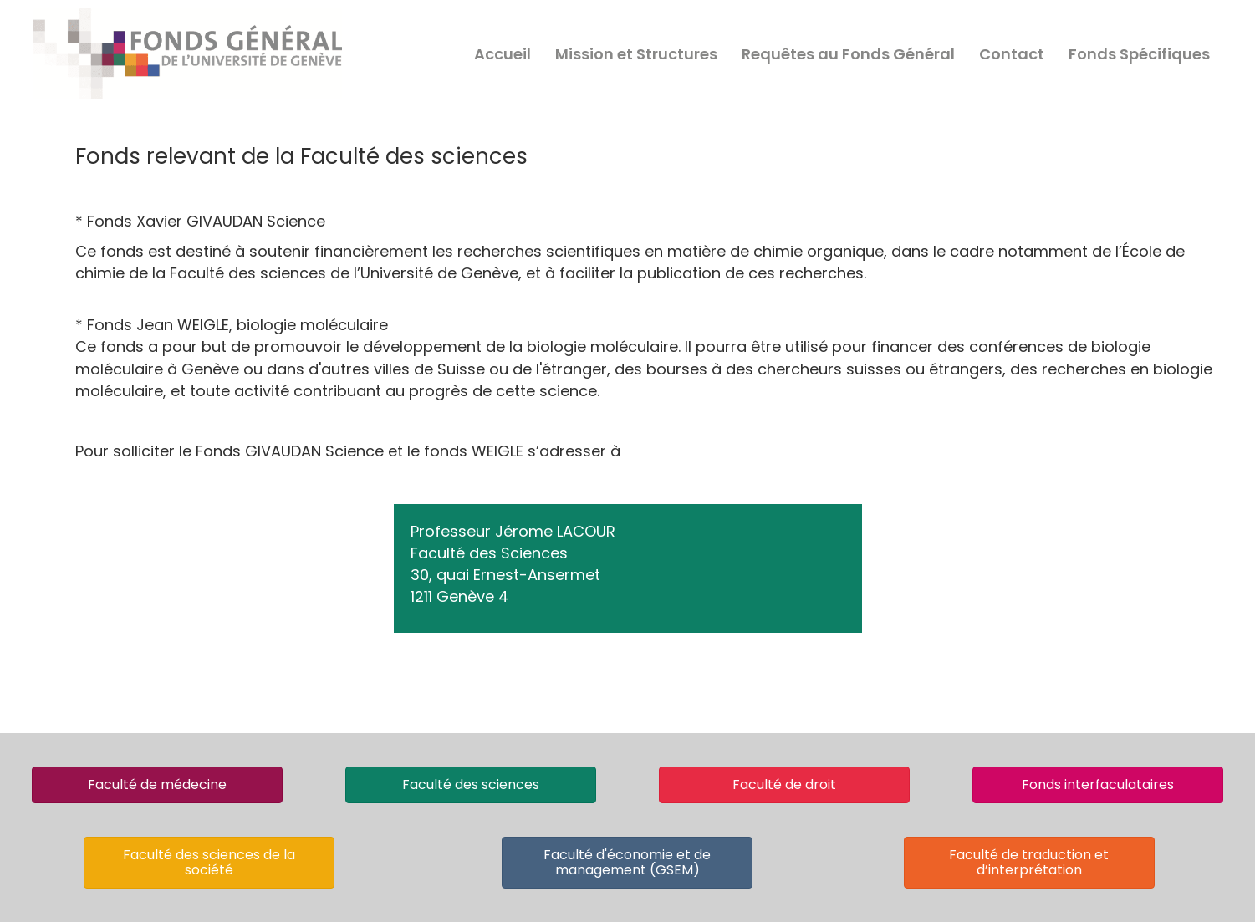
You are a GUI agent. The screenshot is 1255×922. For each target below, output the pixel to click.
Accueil (502, 53)
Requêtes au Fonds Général (848, 53)
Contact (1011, 53)
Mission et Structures (636, 53)
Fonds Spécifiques (1139, 53)
